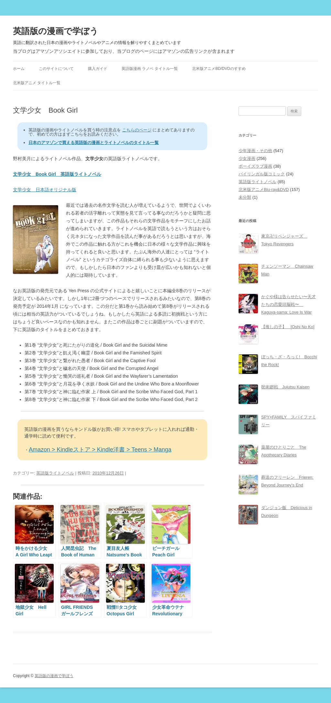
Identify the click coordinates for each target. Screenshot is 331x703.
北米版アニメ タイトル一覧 (36, 83)
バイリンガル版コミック (262, 174)
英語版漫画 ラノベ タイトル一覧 (150, 68)
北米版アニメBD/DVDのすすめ (218, 68)
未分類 (245, 197)
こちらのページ (137, 130)
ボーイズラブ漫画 (255, 166)
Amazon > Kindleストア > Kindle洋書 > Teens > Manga (100, 449)
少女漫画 (247, 158)
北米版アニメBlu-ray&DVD (264, 189)
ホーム (19, 68)
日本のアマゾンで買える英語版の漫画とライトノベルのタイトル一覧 (93, 142)
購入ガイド (97, 68)
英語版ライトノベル (55, 473)
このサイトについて (56, 68)
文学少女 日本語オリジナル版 (44, 189)
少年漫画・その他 (255, 150)
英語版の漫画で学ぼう (55, 31)
